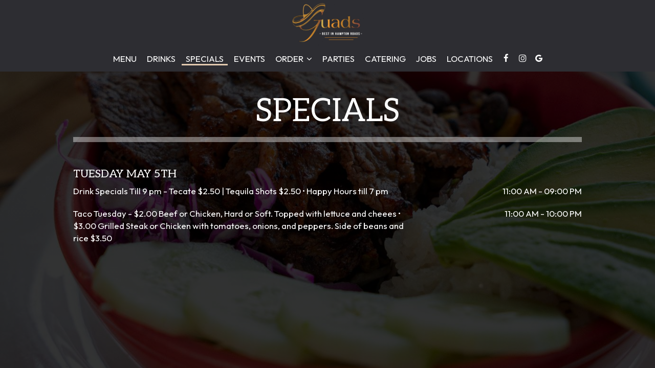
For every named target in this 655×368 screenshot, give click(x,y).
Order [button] (293, 59)
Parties (338, 59)
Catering (385, 59)
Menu (125, 59)
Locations (470, 59)
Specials (205, 59)
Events (249, 59)
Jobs (426, 59)
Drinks (161, 59)
